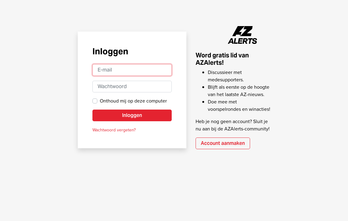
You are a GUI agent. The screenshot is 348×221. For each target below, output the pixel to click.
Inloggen (132, 115)
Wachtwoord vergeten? (114, 130)
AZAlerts (243, 35)
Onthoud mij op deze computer (133, 100)
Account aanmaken (223, 143)
